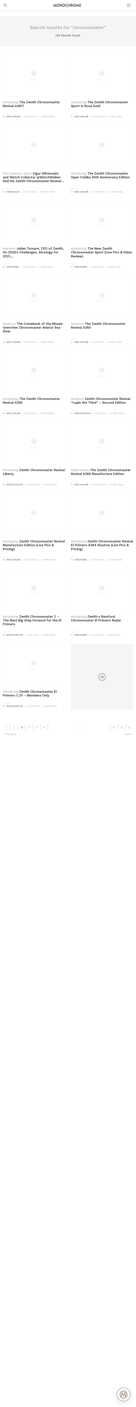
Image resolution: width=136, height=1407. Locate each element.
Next (128, 734)
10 (129, 727)
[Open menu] (129, 5)
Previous (10, 734)
